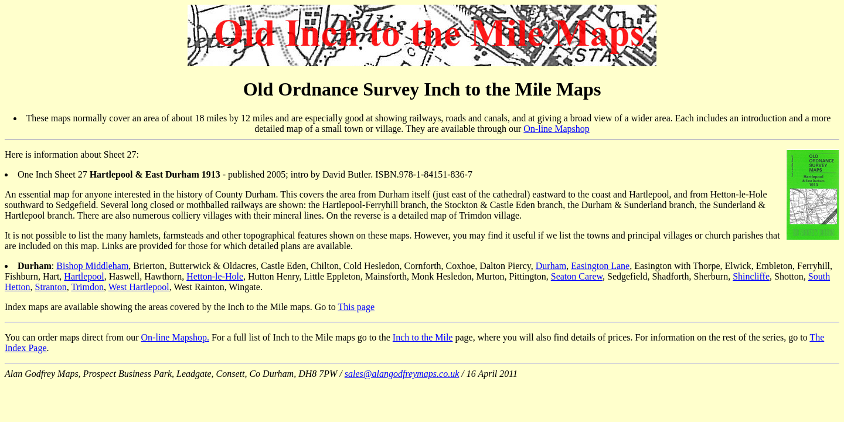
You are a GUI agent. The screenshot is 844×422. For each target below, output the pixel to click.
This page (356, 307)
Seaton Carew (577, 276)
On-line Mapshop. (175, 337)
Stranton (51, 287)
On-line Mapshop (556, 129)
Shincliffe (751, 276)
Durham (551, 266)
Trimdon (87, 287)
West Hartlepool (138, 287)
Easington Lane (600, 266)
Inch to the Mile (423, 337)
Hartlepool (84, 276)
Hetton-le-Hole (214, 276)
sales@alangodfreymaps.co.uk (402, 374)
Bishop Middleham (92, 266)
